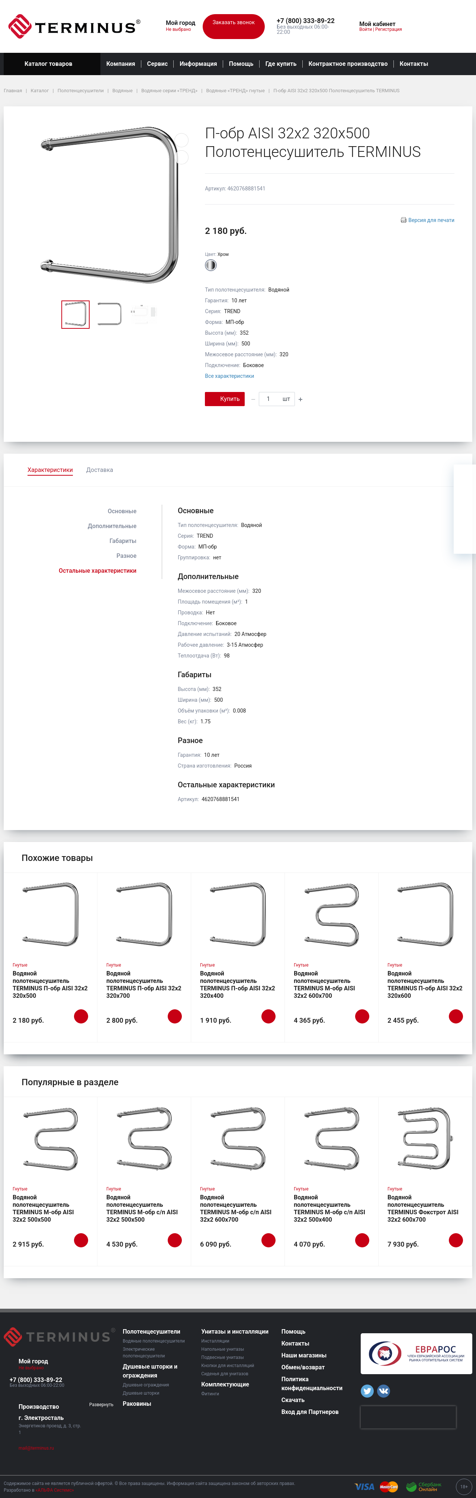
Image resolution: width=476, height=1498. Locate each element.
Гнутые (20, 965)
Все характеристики (229, 376)
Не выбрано (181, 29)
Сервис (157, 63)
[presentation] (408, 1417)
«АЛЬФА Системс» (55, 1490)
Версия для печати (431, 220)
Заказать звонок (234, 26)
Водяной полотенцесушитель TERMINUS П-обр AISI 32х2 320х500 (50, 984)
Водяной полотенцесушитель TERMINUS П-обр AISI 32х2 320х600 (425, 984)
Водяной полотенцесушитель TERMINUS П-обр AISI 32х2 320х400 (237, 984)
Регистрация (388, 29)
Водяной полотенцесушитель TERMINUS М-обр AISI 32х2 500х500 (43, 1208)
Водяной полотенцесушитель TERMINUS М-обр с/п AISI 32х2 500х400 (329, 1208)
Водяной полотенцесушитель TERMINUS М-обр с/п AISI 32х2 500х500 (142, 1208)
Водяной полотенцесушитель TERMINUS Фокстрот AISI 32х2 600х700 (423, 1208)
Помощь (241, 63)
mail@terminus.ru (36, 1448)
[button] (307, 21)
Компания (120, 63)
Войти (365, 29)
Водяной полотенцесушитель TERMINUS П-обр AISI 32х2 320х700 (143, 984)
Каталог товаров (52, 64)
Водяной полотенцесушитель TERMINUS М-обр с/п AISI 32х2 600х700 (235, 1208)
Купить (224, 398)
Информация (198, 63)
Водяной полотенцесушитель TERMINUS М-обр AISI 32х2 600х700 (324, 984)
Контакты (414, 63)
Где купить (281, 63)
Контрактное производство (348, 63)
